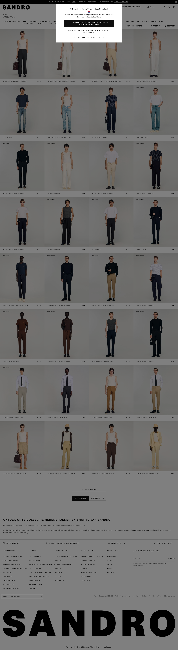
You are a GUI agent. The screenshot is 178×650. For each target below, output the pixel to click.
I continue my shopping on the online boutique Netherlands (89, 31)
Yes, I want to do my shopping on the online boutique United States (89, 23)
